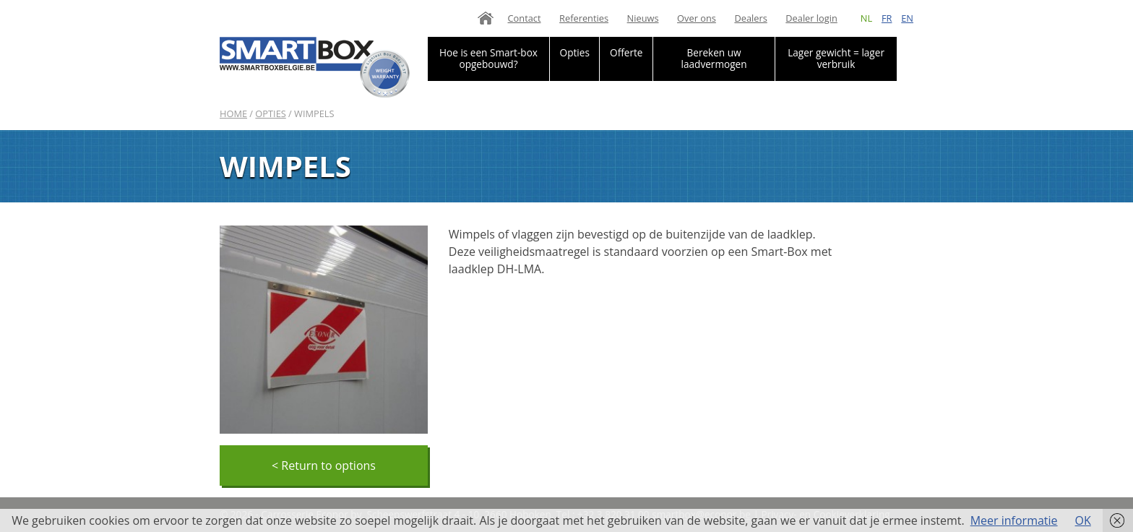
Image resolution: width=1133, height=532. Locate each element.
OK (1083, 520)
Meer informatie (1014, 520)
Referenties (583, 18)
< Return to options (324, 465)
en (907, 18)
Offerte (626, 52)
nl (866, 18)
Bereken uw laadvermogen (714, 58)
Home (486, 18)
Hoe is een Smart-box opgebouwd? (488, 58)
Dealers (750, 18)
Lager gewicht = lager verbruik (836, 58)
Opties (575, 52)
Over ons (696, 18)
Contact (524, 18)
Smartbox (315, 67)
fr (887, 18)
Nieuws (643, 18)
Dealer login (811, 18)
